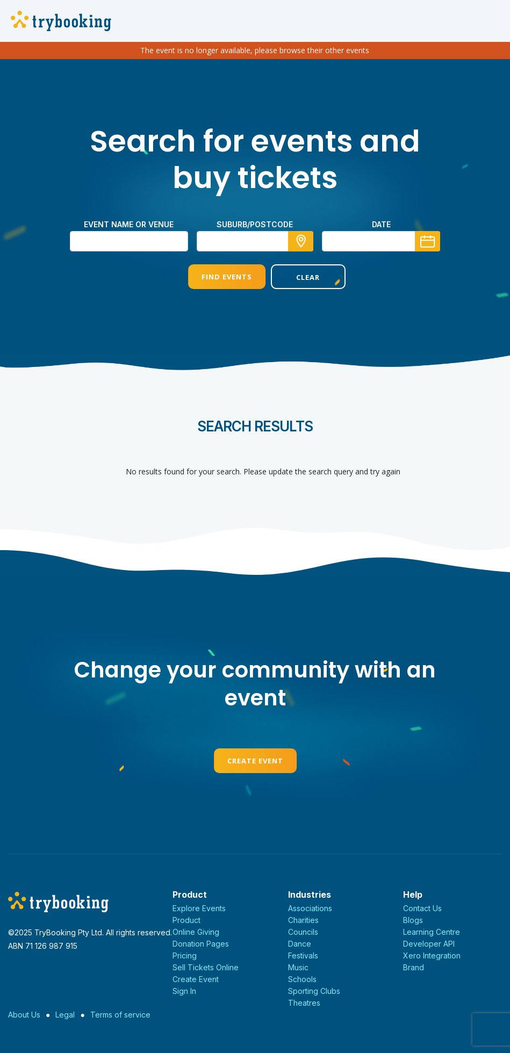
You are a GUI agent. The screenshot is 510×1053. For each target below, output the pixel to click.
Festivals (303, 955)
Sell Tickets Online (206, 967)
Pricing (185, 955)
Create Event (255, 761)
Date (381, 224)
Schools (302, 979)
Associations (310, 908)
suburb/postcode (255, 224)
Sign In (184, 991)
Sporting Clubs (314, 991)
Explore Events (199, 908)
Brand (413, 967)
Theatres (304, 1002)
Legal (65, 1014)
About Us (24, 1014)
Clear (296, 277)
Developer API (429, 943)
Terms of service (120, 1014)
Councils (303, 931)
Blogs (413, 920)
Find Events (213, 277)
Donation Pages (201, 943)
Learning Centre (431, 931)
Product (186, 920)
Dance (299, 943)
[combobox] (255, 241)
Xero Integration (432, 955)
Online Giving (196, 931)
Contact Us (422, 908)
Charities (303, 920)
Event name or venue (129, 224)
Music (298, 967)
